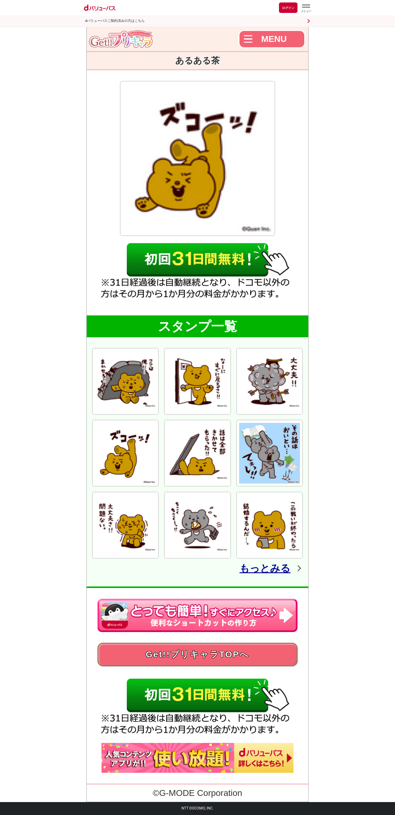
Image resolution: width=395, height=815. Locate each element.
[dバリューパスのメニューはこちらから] (306, 8)
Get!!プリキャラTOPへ (197, 654)
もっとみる (264, 568)
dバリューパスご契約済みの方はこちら (115, 21)
